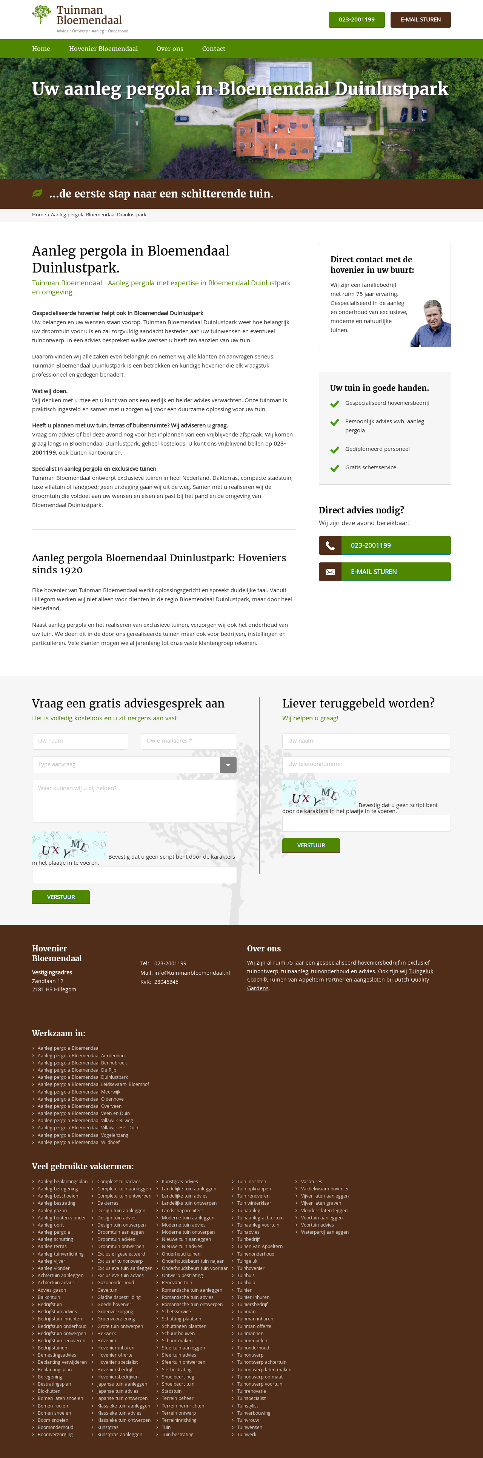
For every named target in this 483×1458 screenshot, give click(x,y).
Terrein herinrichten (183, 1407)
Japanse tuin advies (117, 1392)
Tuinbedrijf (248, 1240)
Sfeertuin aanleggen (183, 1348)
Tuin (166, 1428)
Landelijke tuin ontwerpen (189, 1204)
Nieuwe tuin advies (182, 1247)
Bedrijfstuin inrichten (60, 1319)
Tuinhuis (246, 1276)
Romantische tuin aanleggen (192, 1291)
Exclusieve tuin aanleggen (124, 1269)
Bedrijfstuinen (52, 1348)
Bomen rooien (53, 1407)
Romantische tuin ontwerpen (192, 1305)
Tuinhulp (246, 1283)
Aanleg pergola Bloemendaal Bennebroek (82, 1063)
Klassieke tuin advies (119, 1414)
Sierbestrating (177, 1370)
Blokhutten (49, 1392)
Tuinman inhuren (255, 1319)
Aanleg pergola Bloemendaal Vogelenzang (83, 1136)
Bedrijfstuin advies (57, 1312)
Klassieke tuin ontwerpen (124, 1421)
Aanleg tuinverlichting (61, 1255)
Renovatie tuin (177, 1283)
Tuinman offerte (254, 1327)
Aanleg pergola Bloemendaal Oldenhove (81, 1100)
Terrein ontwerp (179, 1414)
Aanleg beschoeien (58, 1197)
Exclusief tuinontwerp (120, 1262)
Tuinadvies (248, 1233)
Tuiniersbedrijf (252, 1305)
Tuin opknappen (254, 1189)
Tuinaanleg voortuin (258, 1226)
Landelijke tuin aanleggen (189, 1189)
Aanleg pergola (54, 1233)
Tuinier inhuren (253, 1298)
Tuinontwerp (250, 1356)
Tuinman (246, 1312)
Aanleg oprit (51, 1226)
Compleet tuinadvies (119, 1182)
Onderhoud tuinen (181, 1255)
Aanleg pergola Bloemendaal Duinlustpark (83, 1078)
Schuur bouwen (178, 1334)
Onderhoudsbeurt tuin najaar (193, 1262)
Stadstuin (172, 1392)
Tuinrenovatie (251, 1392)
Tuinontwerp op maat (260, 1377)
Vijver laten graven (321, 1204)
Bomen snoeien (54, 1414)
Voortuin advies (317, 1226)
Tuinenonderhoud (255, 1255)
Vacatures (311, 1182)
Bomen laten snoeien (60, 1399)
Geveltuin (107, 1291)
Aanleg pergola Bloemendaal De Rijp (77, 1071)
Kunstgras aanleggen (119, 1435)
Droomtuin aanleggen (120, 1233)
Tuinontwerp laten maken (264, 1370)
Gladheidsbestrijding (119, 1298)
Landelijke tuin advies (185, 1197)
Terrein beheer (178, 1399)
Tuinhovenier (251, 1269)
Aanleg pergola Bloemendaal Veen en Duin (84, 1114)
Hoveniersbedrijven (117, 1377)
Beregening (50, 1377)
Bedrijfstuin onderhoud (62, 1327)
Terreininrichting (179, 1421)
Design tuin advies (117, 1218)
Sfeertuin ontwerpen (183, 1363)
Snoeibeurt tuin (178, 1385)
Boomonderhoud (55, 1428)
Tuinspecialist (251, 1399)
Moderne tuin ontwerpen (188, 1233)
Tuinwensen (249, 1428)
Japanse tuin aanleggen (122, 1385)
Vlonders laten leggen (324, 1211)
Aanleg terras (52, 1247)
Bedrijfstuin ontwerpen (62, 1334)
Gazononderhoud (115, 1283)
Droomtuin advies (116, 1240)
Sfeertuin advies (179, 1356)
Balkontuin (49, 1298)
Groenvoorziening (116, 1319)
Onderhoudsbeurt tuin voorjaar (195, 1269)
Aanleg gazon (52, 1211)
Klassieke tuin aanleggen (123, 1407)
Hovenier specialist (117, 1363)
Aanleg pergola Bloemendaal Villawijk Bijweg (85, 1121)
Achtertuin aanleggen (60, 1276)
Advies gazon (52, 1291)
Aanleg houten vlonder (62, 1218)
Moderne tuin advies (184, 1226)
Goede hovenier (114, 1305)
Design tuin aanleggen (121, 1211)
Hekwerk (106, 1334)
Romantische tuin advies (188, 1298)
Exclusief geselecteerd (121, 1255)
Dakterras (107, 1204)
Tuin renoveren (253, 1197)
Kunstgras (107, 1428)
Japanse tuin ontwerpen (122, 1399)
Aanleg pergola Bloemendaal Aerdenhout (82, 1056)
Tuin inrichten (251, 1182)
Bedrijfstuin (50, 1305)
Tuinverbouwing (254, 1414)
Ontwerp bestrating (182, 1276)
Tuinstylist (247, 1407)
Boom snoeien (53, 1421)
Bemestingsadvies (57, 1356)
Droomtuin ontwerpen (120, 1247)
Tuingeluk (247, 1262)
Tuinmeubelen (252, 1341)
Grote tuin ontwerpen (120, 1327)
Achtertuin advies (56, 1283)
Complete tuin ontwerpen (124, 1197)
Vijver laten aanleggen (325, 1197)
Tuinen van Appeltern (260, 1247)
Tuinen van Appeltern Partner (307, 980)
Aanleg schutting (55, 1240)
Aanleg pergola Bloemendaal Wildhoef (79, 1143)
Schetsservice (176, 1312)
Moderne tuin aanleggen (188, 1218)
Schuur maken (177, 1341)
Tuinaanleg (248, 1211)
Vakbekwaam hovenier (325, 1189)
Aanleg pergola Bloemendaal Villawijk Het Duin (88, 1128)
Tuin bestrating (178, 1435)
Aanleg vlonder (54, 1269)
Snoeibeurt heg (178, 1377)
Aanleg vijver (51, 1262)
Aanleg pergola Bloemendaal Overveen (80, 1107)
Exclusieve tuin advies (120, 1276)
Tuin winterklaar (254, 1204)
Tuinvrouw (248, 1421)
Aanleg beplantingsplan (63, 1182)
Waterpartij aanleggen (325, 1233)
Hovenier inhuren (115, 1348)
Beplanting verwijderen (62, 1363)
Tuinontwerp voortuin (259, 1385)
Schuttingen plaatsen (184, 1327)
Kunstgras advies (180, 1182)
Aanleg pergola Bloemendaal (69, 1049)
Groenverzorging (115, 1312)
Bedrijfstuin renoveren (61, 1341)
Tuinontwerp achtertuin (261, 1363)
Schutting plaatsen (181, 1319)
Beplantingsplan (55, 1370)
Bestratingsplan (54, 1385)
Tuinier (244, 1291)
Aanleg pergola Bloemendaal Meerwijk (79, 1093)
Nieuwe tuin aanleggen (186, 1240)
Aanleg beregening (58, 1189)
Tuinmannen (250, 1334)
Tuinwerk (246, 1435)
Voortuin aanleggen (322, 1218)
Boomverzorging (55, 1435)
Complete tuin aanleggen (124, 1189)
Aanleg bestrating (56, 1204)
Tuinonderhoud (253, 1348)
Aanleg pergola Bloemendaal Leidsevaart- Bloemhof (93, 1085)
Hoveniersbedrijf (114, 1370)
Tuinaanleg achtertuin (260, 1218)
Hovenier (107, 1341)
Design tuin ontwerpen (121, 1226)
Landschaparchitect (182, 1211)
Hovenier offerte (114, 1356)
